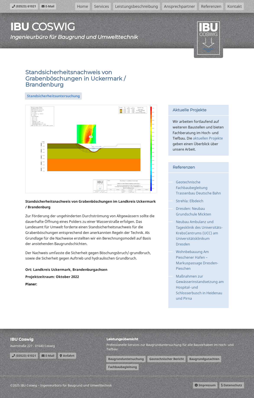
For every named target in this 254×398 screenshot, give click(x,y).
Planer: (31, 284)
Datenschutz (231, 385)
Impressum (205, 385)
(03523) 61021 (24, 6)
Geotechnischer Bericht (166, 359)
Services (101, 6)
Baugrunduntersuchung (126, 359)
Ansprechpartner (179, 6)
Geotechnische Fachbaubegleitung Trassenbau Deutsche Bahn (198, 188)
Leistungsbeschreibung (136, 6)
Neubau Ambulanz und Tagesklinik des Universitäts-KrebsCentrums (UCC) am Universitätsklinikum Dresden (199, 232)
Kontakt (234, 6)
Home (82, 6)
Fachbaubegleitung (122, 367)
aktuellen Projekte (208, 138)
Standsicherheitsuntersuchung (53, 96)
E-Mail (48, 6)
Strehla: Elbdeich (189, 201)
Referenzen (211, 6)
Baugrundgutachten (204, 359)
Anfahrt (67, 356)
